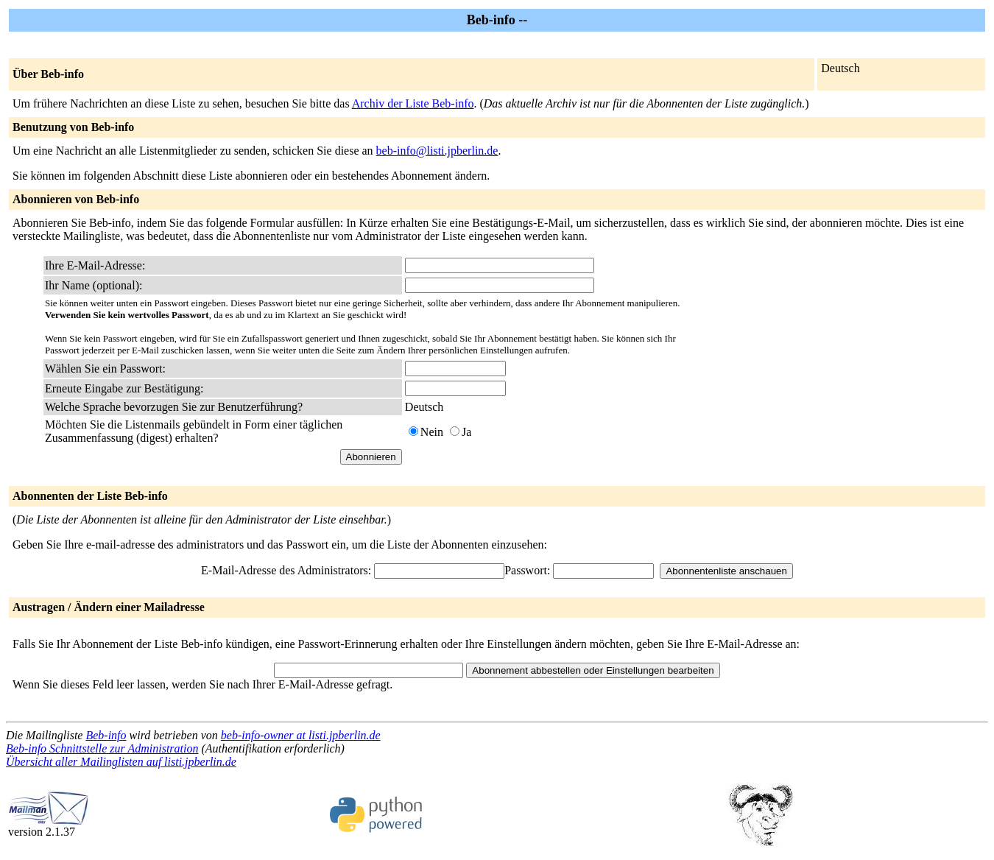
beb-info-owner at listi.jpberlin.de (301, 735)
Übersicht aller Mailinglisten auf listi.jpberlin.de (121, 761)
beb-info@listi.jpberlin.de (437, 150)
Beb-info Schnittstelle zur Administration (102, 748)
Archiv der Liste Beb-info (413, 103)
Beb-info (105, 735)
